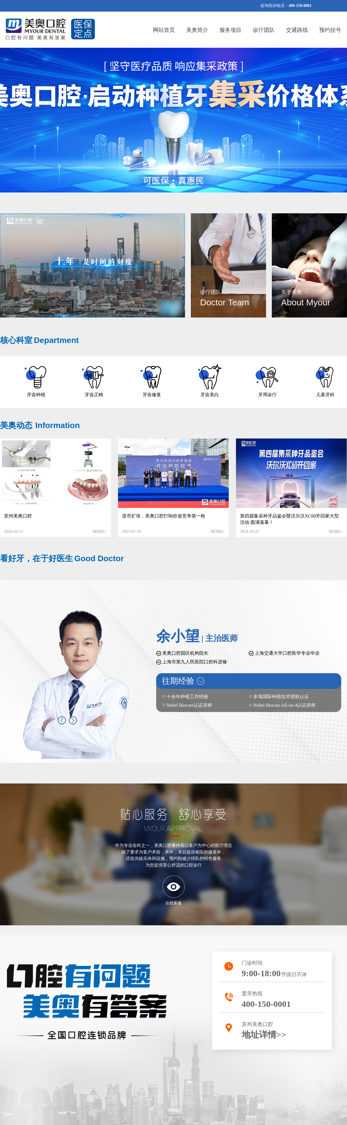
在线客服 (173, 903)
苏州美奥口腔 (18, 515)
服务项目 (230, 30)
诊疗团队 (264, 30)
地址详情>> (264, 1034)
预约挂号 (330, 30)
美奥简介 (197, 30)
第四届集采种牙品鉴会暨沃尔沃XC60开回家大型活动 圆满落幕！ (289, 519)
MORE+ (100, 531)
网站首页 (164, 30)
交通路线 (297, 30)
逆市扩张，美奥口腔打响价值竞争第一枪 (163, 515)
